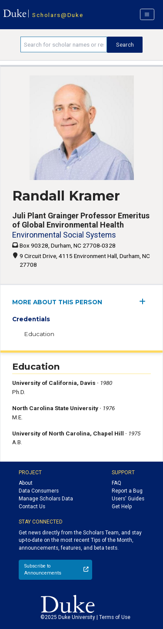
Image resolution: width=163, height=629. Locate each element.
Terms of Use (114, 617)
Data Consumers (39, 491)
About (26, 483)
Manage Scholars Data (46, 499)
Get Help (122, 506)
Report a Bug (127, 491)
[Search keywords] (63, 44)
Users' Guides (128, 499)
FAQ (116, 483)
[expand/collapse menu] (145, 301)
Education (39, 333)
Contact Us (32, 506)
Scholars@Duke (57, 14)
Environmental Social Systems (64, 234)
